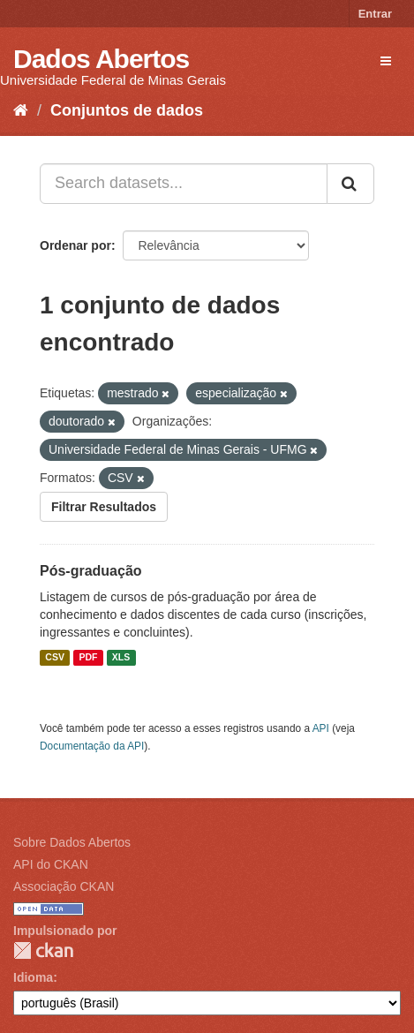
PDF (88, 657)
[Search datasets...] (183, 183)
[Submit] (350, 183)
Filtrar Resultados (103, 507)
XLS (121, 657)
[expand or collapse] (386, 61)
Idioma (33, 977)
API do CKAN (50, 864)
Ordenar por (75, 245)
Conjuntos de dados (126, 110)
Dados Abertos (101, 58)
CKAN (43, 950)
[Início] (20, 110)
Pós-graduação (91, 570)
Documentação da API (92, 746)
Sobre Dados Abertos (72, 842)
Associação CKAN (63, 886)
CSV (54, 657)
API (320, 728)
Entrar (375, 13)
